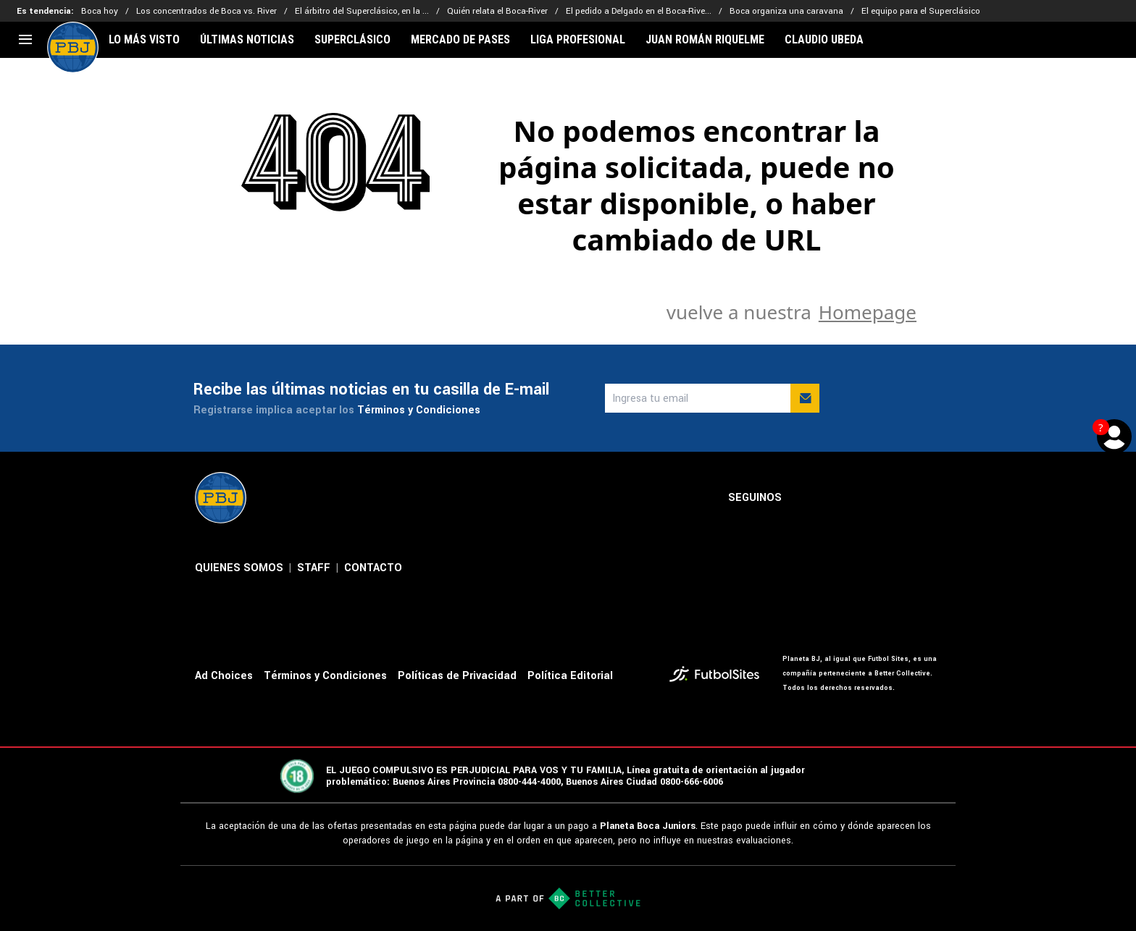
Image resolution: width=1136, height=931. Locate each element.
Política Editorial (570, 675)
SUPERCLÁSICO (352, 39)
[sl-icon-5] (932, 498)
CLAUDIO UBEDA (824, 39)
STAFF (313, 568)
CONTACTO (373, 568)
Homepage (867, 312)
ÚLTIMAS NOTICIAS (247, 39)
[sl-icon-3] (868, 498)
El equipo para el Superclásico (920, 11)
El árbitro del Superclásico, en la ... (362, 11)
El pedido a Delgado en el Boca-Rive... (638, 11)
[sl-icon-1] (805, 498)
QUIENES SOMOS (239, 568)
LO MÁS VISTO (144, 39)
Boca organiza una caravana (786, 11)
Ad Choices (224, 675)
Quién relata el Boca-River (497, 11)
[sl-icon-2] (836, 498)
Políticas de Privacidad (457, 675)
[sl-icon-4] (900, 498)
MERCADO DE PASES (460, 39)
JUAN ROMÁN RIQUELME (705, 39)
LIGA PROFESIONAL (577, 39)
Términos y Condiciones (418, 410)
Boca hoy (99, 11)
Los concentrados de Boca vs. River (206, 11)
